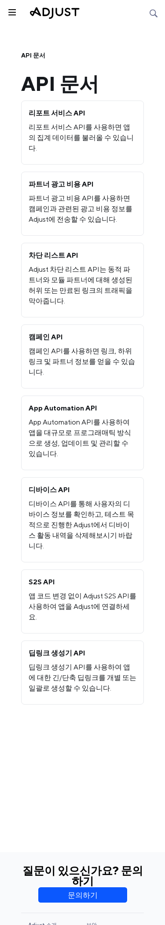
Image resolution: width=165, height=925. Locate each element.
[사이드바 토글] (11, 11)
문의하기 (83, 895)
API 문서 (33, 55)
